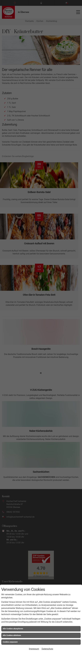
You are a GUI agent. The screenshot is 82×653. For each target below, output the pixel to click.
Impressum (34, 649)
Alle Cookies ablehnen (12, 635)
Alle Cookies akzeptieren (13, 629)
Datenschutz (47, 649)
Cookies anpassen (10, 642)
